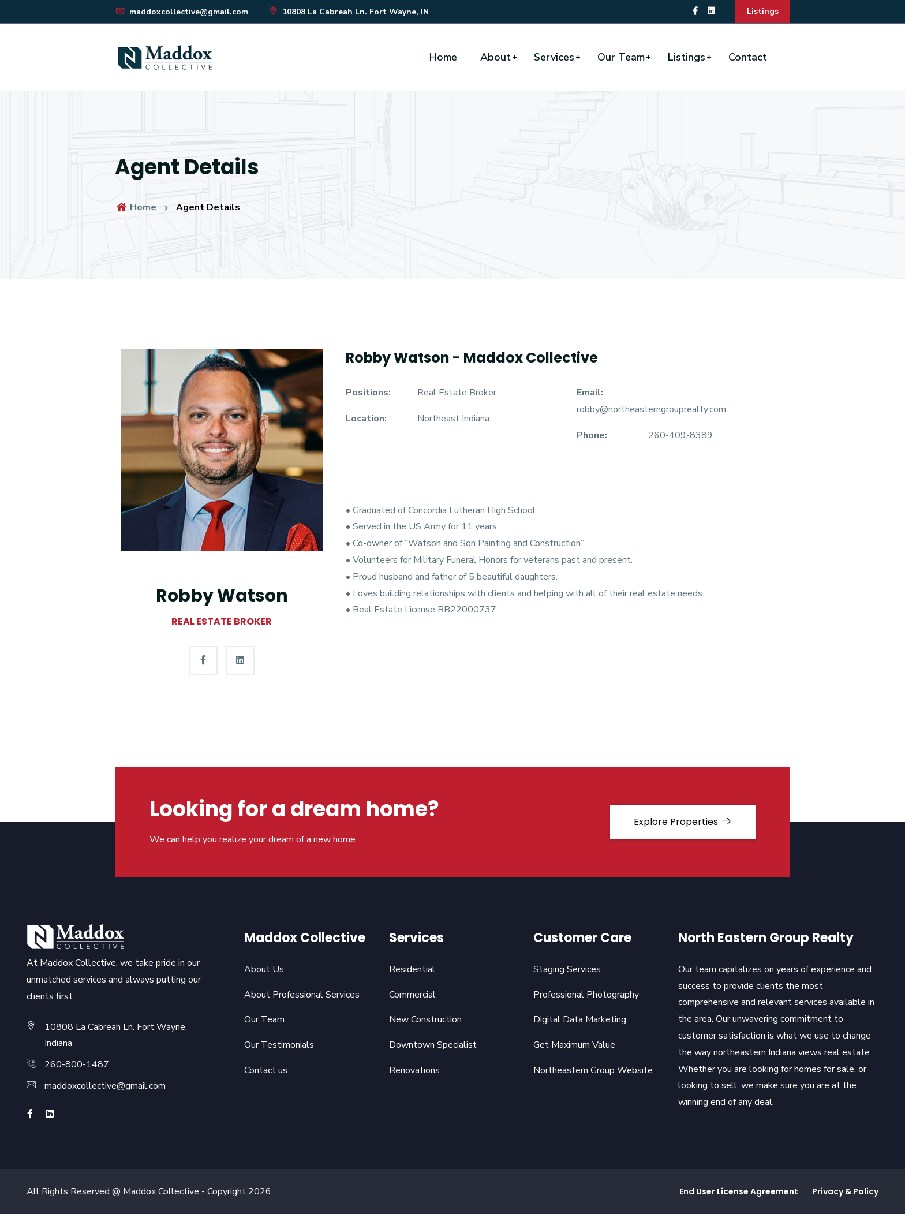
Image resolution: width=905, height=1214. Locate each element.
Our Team (621, 57)
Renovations (414, 1070)
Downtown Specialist (433, 1045)
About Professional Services (302, 994)
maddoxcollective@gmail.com (181, 11)
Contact (747, 57)
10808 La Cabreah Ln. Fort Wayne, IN (348, 11)
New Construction (425, 1019)
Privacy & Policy (845, 1191)
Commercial (412, 994)
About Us (264, 969)
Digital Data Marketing (579, 1019)
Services (554, 57)
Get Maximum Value (574, 1045)
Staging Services (567, 969)
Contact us (265, 1070)
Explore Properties (683, 821)
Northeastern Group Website (593, 1070)
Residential (412, 969)
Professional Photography (586, 994)
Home (443, 57)
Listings (763, 11)
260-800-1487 (76, 1064)
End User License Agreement (738, 1191)
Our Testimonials (279, 1045)
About (495, 57)
